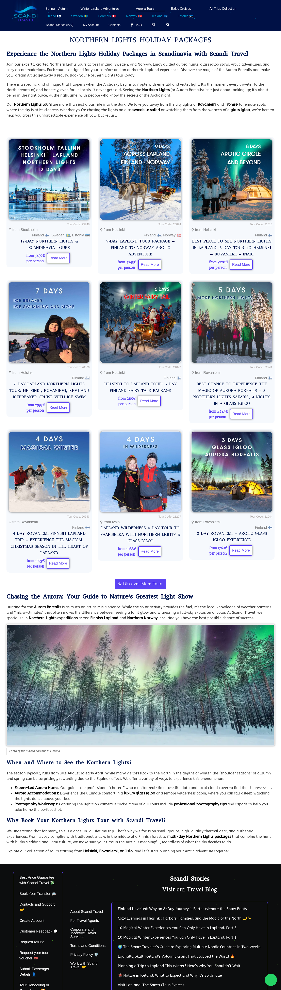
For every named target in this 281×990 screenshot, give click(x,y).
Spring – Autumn (57, 8)
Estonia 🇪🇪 (186, 16)
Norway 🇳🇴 (134, 16)
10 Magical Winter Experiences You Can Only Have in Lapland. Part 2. (177, 928)
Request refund (31, 942)
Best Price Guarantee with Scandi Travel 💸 (36, 880)
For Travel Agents (84, 921)
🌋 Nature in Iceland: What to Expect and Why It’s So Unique (170, 975)
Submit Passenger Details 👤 (34, 971)
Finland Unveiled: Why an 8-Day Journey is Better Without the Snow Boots (182, 909)
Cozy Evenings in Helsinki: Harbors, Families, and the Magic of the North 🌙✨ (184, 918)
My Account (91, 25)
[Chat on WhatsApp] (271, 980)
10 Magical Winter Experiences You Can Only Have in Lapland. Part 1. (177, 937)
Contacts (114, 25)
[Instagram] (154, 24)
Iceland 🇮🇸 (160, 16)
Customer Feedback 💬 (38, 931)
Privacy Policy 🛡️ (84, 955)
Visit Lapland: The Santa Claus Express (151, 985)
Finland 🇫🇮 (53, 16)
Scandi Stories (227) (59, 25)
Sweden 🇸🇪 (79, 16)
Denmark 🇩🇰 (107, 16)
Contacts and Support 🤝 (37, 907)
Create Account (31, 921)
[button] (140, 584)
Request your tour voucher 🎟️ (33, 955)
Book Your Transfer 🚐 (37, 894)
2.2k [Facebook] (136, 25)
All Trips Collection (223, 8)
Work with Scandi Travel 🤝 (84, 965)
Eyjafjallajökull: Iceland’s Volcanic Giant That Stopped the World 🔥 (176, 956)
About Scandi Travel (86, 912)
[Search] (168, 24)
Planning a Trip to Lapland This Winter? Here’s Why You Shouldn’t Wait (179, 966)
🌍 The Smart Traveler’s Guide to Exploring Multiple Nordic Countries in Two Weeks (189, 947)
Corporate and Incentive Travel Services (83, 933)
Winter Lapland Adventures (100, 8)
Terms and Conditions (87, 946)
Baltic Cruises (181, 8)
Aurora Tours (145, 8)
